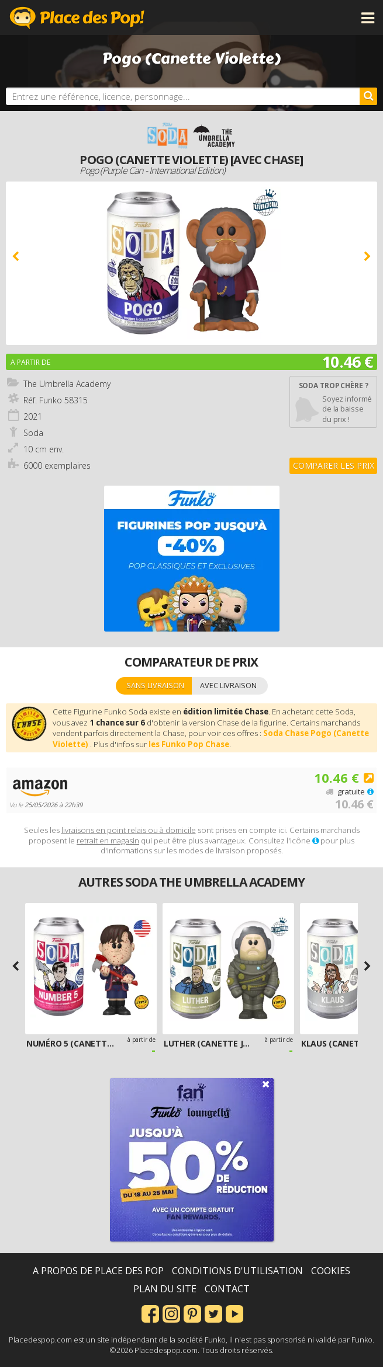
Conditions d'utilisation (237, 1270)
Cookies (330, 1270)
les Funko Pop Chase (189, 744)
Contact (227, 1288)
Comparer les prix (333, 465)
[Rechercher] (368, 96)
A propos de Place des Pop (98, 1270)
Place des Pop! (77, 17)
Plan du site (164, 1288)
